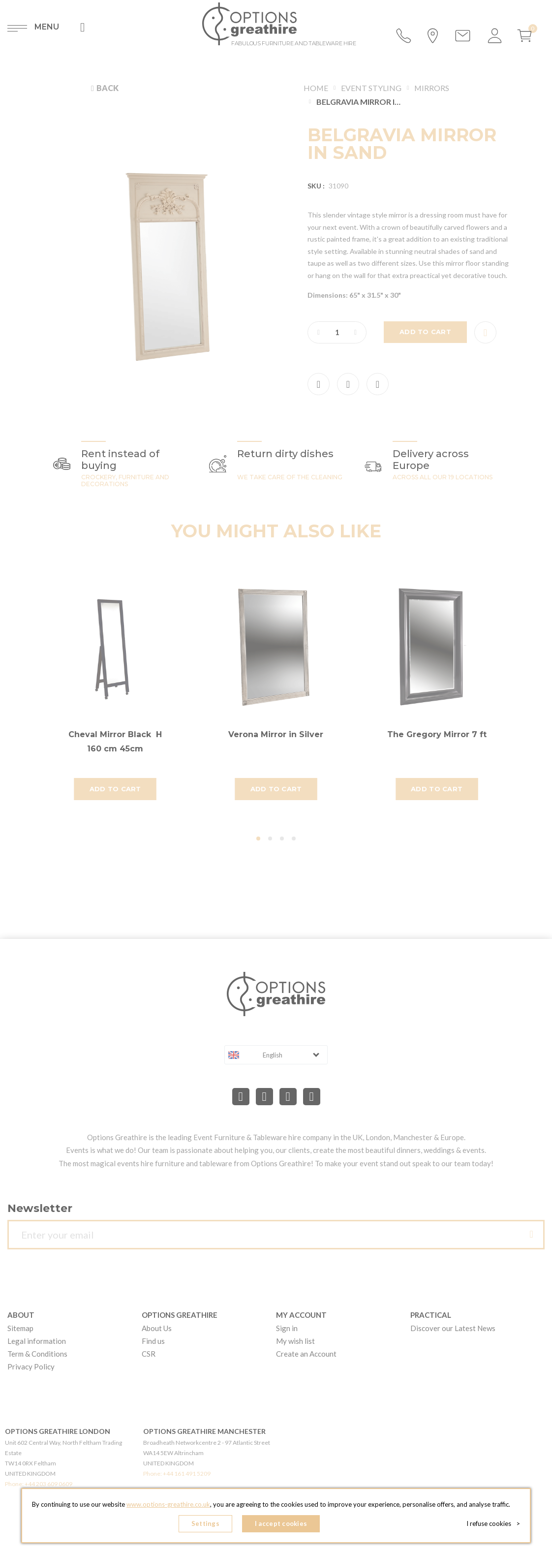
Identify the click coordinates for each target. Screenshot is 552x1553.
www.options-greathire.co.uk (168, 1504)
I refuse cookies (493, 1523)
